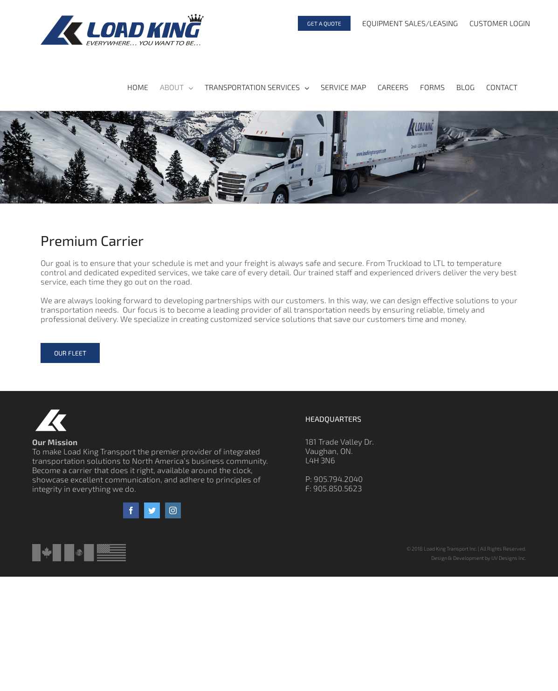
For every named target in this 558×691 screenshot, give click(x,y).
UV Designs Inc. (508, 558)
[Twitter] (152, 510)
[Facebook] (131, 510)
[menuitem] (318, 23)
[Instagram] (173, 510)
